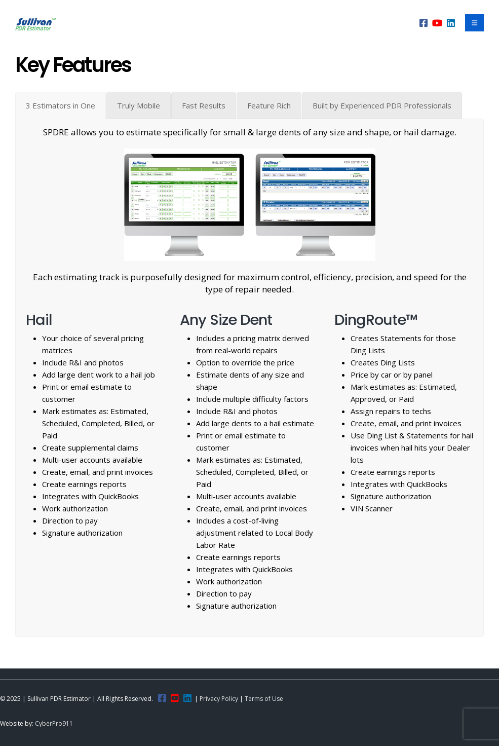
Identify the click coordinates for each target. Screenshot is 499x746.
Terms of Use (264, 698)
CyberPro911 (54, 723)
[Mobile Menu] (474, 22)
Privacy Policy (219, 698)
